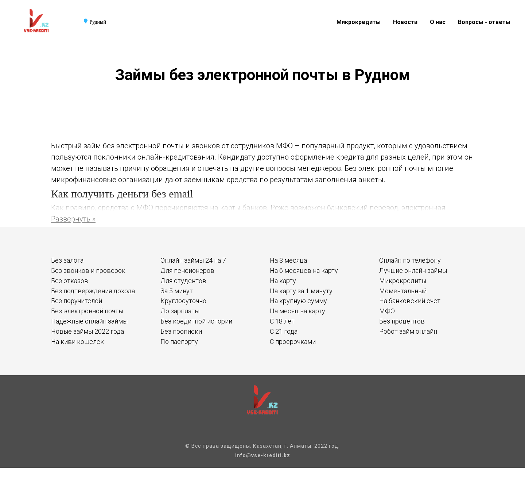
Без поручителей (76, 301)
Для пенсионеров (187, 270)
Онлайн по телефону (410, 260)
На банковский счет (409, 301)
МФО (387, 311)
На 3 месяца (288, 260)
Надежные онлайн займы (89, 321)
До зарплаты (179, 311)
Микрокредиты (359, 22)
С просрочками (293, 341)
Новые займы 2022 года (87, 331)
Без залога (67, 260)
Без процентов (402, 321)
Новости (405, 22)
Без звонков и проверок (88, 270)
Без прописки (181, 331)
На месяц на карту (297, 311)
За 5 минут (176, 291)
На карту (283, 281)
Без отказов (69, 281)
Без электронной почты (87, 311)
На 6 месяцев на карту (304, 270)
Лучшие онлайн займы (413, 270)
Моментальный (403, 291)
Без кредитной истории (196, 321)
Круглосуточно (183, 301)
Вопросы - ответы (484, 22)
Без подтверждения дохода (93, 291)
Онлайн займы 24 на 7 (193, 260)
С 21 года (284, 331)
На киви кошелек (77, 341)
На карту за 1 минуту (301, 291)
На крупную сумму (298, 301)
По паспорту (179, 341)
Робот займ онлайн (408, 331)
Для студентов (183, 281)
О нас (438, 22)
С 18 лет (282, 321)
